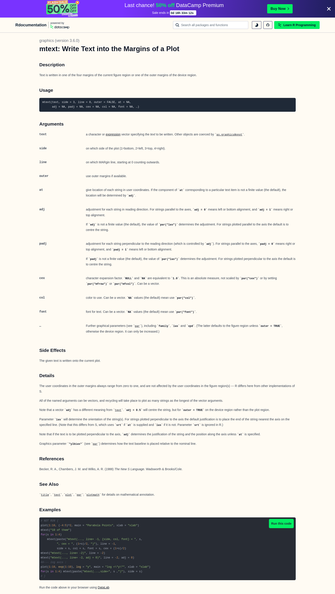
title (45, 495)
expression (113, 134)
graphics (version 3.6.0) (59, 40)
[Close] (328, 8)
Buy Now (280, 9)
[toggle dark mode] (256, 25)
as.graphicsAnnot (229, 134)
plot (68, 495)
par (137, 326)
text (118, 410)
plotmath (92, 495)
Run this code (281, 523)
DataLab (103, 587)
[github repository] (267, 25)
